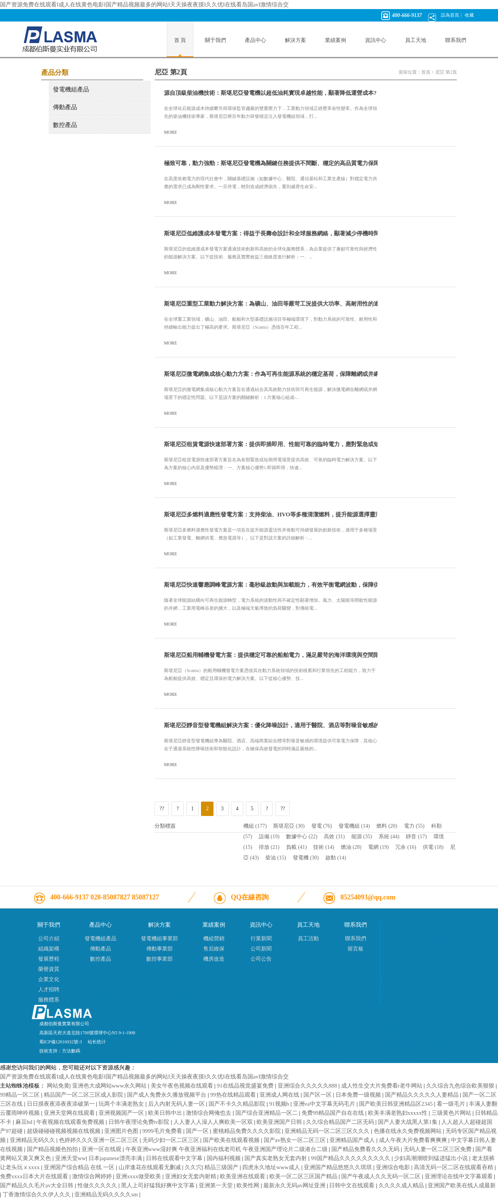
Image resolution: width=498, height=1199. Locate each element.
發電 (321, 826)
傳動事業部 (159, 949)
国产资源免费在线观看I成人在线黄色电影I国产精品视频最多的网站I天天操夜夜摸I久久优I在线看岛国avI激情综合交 (144, 5)
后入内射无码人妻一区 (177, 1104)
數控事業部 (159, 959)
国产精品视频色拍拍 (53, 1149)
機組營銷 (213, 938)
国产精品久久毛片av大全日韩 (37, 1185)
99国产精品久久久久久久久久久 (351, 1158)
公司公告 (261, 959)
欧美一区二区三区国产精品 (304, 1176)
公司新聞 (261, 949)
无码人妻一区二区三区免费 (438, 1149)
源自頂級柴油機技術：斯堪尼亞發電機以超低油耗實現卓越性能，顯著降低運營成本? (270, 93)
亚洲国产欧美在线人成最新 (462, 1185)
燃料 (386, 826)
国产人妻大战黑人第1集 (408, 1122)
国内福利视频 (224, 1158)
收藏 (469, 15)
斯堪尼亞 (289, 826)
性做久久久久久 (98, 1185)
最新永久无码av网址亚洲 (295, 1185)
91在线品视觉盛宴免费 (246, 1086)
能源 (361, 836)
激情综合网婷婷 (92, 1176)
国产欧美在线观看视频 (232, 1140)
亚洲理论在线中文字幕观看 (459, 1176)
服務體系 (48, 1000)
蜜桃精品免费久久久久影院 (247, 1131)
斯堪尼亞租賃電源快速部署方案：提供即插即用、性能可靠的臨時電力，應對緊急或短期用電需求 (286, 444)
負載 (296, 847)
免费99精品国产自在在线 (333, 1113)
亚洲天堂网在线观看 (70, 1113)
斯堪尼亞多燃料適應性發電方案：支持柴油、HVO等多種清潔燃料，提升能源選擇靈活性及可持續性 (289, 514)
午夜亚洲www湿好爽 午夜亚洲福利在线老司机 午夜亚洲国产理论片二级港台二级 (227, 1149)
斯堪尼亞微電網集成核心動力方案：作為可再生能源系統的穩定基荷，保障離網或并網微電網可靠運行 (291, 374)
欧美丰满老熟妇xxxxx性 (398, 1113)
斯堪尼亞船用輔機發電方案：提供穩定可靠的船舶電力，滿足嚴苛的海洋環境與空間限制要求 (280, 655)
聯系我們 (355, 938)
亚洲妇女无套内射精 (191, 1176)
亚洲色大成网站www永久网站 (110, 1086)
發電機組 (354, 826)
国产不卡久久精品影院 (238, 1104)
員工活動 (308, 938)
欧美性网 (249, 1185)
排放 (269, 847)
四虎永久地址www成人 (271, 1167)
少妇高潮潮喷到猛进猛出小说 (431, 1158)
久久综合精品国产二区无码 (341, 1122)
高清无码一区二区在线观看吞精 (454, 1167)
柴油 (275, 858)
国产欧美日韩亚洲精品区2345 (396, 1104)
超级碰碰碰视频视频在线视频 (64, 1131)
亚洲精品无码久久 (33, 1140)
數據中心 (301, 836)
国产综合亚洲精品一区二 (267, 1113)
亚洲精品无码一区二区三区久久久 (328, 1131)
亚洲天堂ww (70, 1158)
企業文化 (48, 979)
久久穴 (193, 1167)
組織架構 (48, 949)
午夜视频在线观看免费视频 (71, 1122)
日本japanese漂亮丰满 (115, 1158)
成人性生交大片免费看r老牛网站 (382, 1086)
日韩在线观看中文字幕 (175, 1158)
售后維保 (213, 949)
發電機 (306, 858)
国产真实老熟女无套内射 (276, 1158)
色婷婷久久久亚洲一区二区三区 (99, 1140)
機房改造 (213, 959)
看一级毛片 (452, 1104)
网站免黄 (58, 1086)
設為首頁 (450, 15)
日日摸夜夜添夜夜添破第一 (61, 1104)
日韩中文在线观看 (352, 1185)
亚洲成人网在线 (280, 1095)
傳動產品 (65, 107)
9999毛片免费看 (163, 1131)
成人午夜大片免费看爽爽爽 (414, 1140)
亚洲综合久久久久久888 (308, 1086)
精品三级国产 (222, 1167)
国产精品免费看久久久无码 (366, 1149)
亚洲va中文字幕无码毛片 (325, 1104)
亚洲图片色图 (122, 1131)
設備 (269, 836)
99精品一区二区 (20, 1095)
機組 (255, 826)
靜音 (416, 836)
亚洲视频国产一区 (122, 1113)
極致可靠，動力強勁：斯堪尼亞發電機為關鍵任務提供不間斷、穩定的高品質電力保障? (273, 163)
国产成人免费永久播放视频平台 (167, 1095)
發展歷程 (48, 959)
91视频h (280, 1104)
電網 (378, 847)
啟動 (335, 858)
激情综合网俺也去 (209, 1113)
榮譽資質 (48, 969)
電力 (414, 826)
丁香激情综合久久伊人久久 (37, 1194)
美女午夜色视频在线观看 (183, 1086)
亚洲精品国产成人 (352, 1140)
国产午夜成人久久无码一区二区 (381, 1176)
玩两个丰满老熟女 (122, 1104)
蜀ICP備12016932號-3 (60, 1041)
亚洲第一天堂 (216, 1185)
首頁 (425, 72)
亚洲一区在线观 (102, 1149)
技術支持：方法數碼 (59, 1051)
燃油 (351, 847)
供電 (433, 847)
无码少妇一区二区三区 (171, 1140)
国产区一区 (318, 1095)
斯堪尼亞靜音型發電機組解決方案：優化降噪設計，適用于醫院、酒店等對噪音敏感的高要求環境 (286, 725)
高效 (334, 836)
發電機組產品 (71, 89)
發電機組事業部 (159, 938)
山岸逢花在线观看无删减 (150, 1167)
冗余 (405, 847)
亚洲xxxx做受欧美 (139, 1176)
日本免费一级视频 (359, 1095)
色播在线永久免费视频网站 (408, 1131)
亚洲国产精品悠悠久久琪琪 (338, 1167)
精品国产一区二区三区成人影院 (84, 1095)
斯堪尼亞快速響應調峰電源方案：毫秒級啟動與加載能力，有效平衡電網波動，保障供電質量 (280, 585)
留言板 (355, 949)
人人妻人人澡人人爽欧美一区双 (213, 1122)
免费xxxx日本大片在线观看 (35, 1176)
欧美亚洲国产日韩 (280, 1122)
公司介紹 (48, 938)
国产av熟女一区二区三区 (295, 1140)
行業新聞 (261, 938)
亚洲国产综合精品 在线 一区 (80, 1167)
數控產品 (65, 125)
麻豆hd (24, 1122)
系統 (389, 836)
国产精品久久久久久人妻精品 (422, 1095)
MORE (174, 132)
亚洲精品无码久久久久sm (106, 1194)
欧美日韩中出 (166, 1113)
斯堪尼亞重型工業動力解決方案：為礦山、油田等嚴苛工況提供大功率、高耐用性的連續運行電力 (286, 304)
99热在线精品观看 (233, 1095)
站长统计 (97, 1041)
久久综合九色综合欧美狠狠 (461, 1086)
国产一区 (198, 1131)
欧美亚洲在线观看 (243, 1176)
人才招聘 (48, 989)
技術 (323, 847)
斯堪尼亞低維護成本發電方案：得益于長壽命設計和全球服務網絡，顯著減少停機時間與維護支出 (286, 233)
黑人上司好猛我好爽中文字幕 (158, 1185)
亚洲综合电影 (393, 1167)
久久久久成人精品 (402, 1185)
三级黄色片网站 (452, 1113)
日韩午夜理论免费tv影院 (139, 1122)
